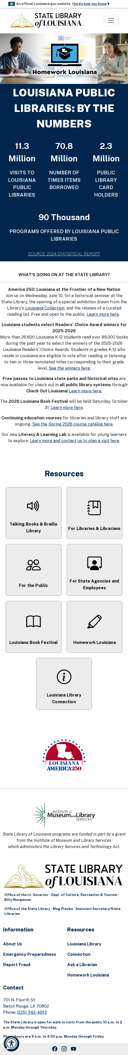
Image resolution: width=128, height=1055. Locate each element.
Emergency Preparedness (29, 954)
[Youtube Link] (73, 1049)
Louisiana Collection (44, 308)
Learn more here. (85, 391)
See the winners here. (70, 368)
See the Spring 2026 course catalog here (72, 424)
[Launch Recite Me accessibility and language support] (11, 1043)
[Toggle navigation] (111, 20)
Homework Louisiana (88, 975)
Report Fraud (16, 964)
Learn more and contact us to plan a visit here (74, 440)
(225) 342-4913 (32, 1012)
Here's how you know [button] (91, 4)
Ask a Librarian (82, 964)
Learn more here (103, 314)
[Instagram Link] (64, 1049)
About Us (12, 944)
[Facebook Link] (54, 1049)
